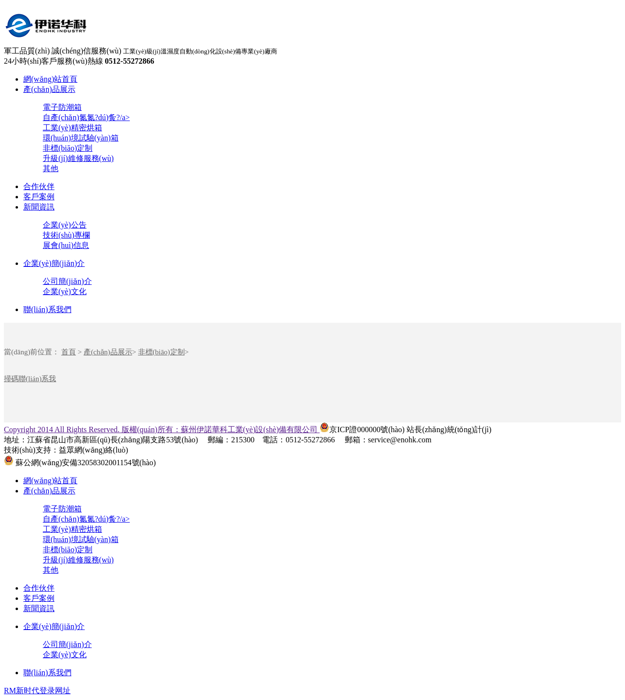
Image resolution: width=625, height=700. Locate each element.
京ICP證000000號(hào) (362, 429)
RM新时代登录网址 (37, 690)
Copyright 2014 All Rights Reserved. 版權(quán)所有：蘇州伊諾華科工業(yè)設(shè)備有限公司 (162, 429)
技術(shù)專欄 (66, 235)
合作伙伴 (38, 186)
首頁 (68, 352)
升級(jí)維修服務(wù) (78, 158)
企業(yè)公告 (65, 225)
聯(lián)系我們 (47, 309)
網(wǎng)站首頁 (50, 79)
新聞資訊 (38, 207)
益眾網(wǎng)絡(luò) (93, 450)
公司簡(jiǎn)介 (67, 281)
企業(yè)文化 (65, 291)
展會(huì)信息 (66, 245)
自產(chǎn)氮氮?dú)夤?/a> (86, 117)
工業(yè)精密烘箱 (72, 127)
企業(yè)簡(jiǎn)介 (54, 263)
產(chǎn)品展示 (49, 89)
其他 (50, 168)
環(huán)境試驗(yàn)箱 (81, 138)
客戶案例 (38, 196)
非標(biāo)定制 (67, 148)
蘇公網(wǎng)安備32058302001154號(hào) (80, 462)
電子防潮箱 (62, 107)
